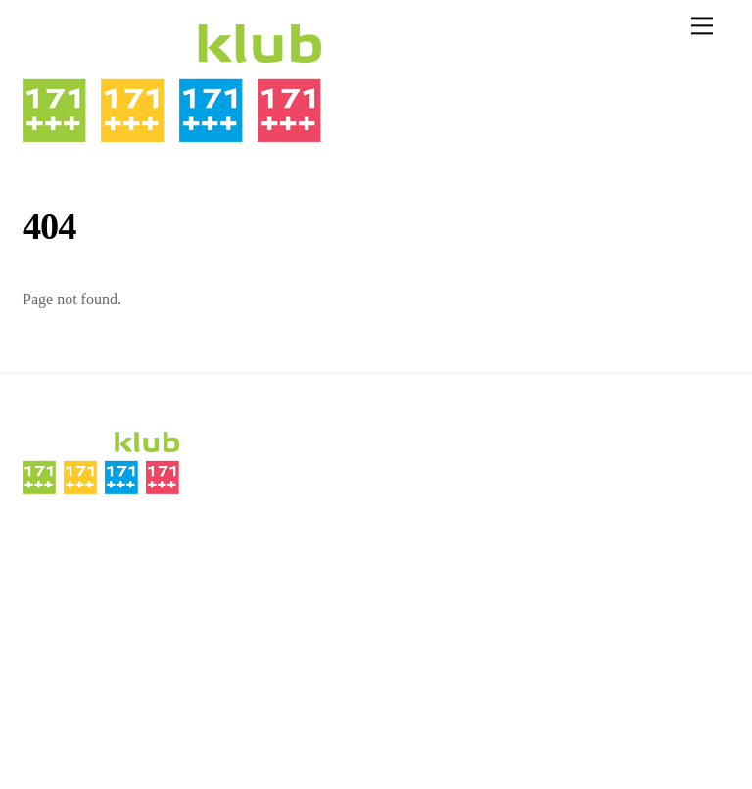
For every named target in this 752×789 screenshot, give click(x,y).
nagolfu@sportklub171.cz (467, 555)
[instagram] (648, 449)
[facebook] (648, 503)
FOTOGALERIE (71, 645)
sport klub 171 (72, 721)
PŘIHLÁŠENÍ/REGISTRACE (109, 671)
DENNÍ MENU (67, 542)
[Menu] (702, 26)
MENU (149, 542)
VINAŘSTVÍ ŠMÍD (80, 619)
